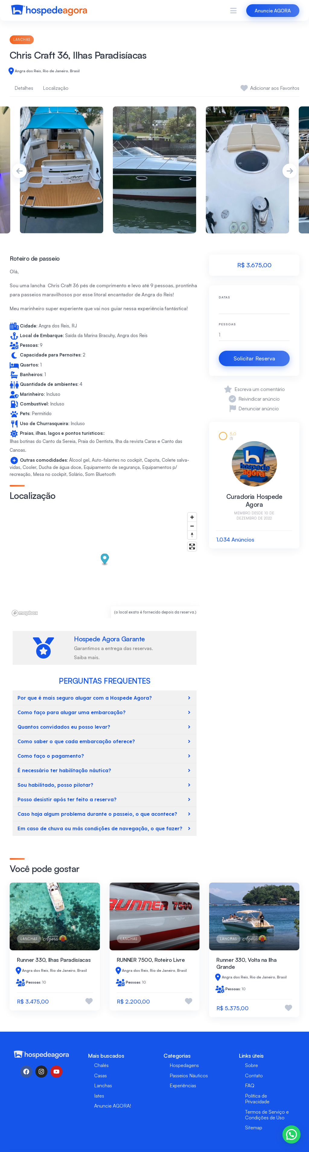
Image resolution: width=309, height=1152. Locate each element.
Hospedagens (184, 1065)
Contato (254, 1075)
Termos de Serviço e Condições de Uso (267, 1115)
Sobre (251, 1065)
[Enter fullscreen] (192, 546)
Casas (100, 1075)
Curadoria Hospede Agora (254, 500)
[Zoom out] (192, 526)
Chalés (101, 1065)
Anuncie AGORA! (112, 1106)
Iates (99, 1096)
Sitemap (253, 1127)
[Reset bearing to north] (192, 534)
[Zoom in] (192, 517)
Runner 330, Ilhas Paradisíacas (54, 959)
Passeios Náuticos (189, 1075)
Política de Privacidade (257, 1099)
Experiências (183, 1085)
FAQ (249, 1085)
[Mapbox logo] (24, 613)
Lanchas (21, 39)
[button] (105, 559)
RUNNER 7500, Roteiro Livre (151, 959)
